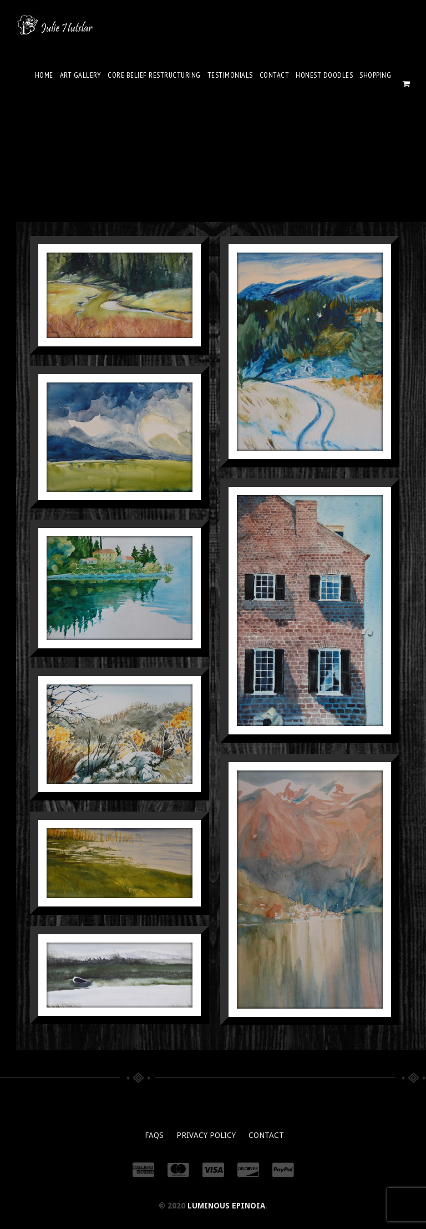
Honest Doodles (324, 75)
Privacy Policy (206, 1135)
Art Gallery (81, 75)
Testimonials (230, 75)
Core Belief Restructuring (154, 75)
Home (44, 75)
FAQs (154, 1135)
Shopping (375, 75)
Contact (275, 75)
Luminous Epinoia (226, 1205)
